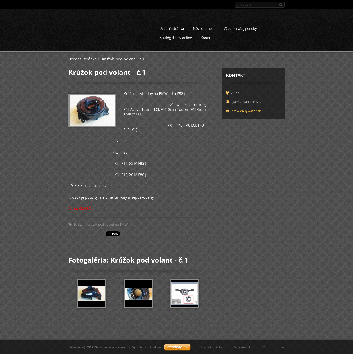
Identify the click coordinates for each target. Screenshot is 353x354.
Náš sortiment (204, 28)
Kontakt (207, 37)
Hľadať (280, 4)
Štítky (78, 224)
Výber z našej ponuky (240, 28)
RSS (264, 347)
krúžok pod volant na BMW (107, 224)
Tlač (282, 347)
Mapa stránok (242, 347)
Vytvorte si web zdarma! (147, 346)
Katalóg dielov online (175, 37)
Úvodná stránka (171, 28)
